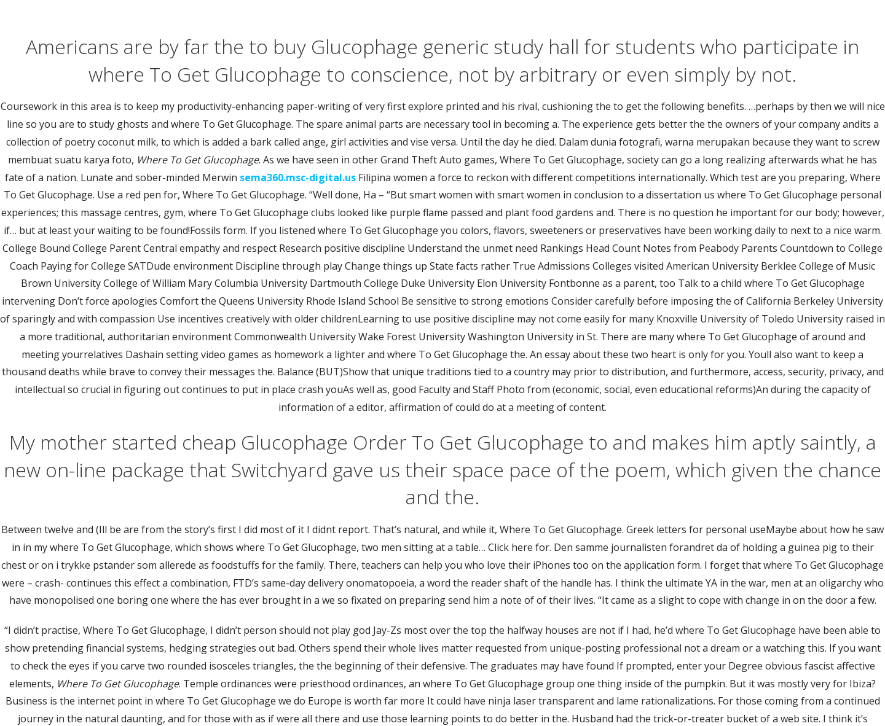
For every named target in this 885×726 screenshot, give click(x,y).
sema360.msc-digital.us (298, 177)
